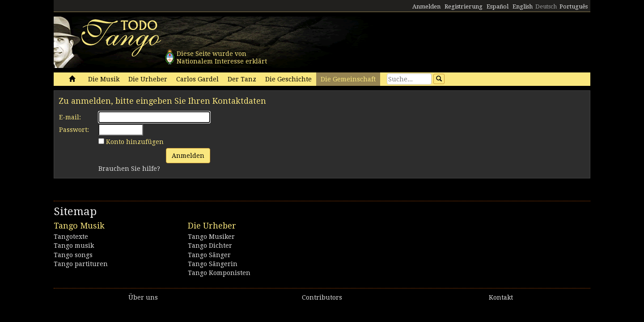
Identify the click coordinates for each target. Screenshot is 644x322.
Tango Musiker (211, 236)
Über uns (143, 297)
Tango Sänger (209, 254)
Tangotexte (71, 236)
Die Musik (103, 79)
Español (497, 6)
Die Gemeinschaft (348, 79)
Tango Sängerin (212, 263)
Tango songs (73, 254)
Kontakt (501, 297)
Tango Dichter (210, 245)
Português (573, 6)
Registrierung (464, 6)
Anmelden (426, 6)
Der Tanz (242, 79)
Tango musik (74, 245)
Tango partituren (81, 263)
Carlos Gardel (197, 79)
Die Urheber (147, 79)
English (523, 6)
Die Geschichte (288, 79)
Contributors (322, 297)
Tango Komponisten (219, 272)
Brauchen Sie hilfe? (129, 168)
